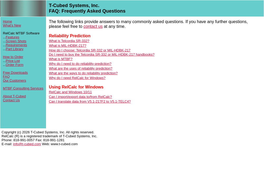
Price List (13, 61)
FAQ (6, 76)
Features (12, 37)
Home (7, 21)
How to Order (13, 57)
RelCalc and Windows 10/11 (70, 92)
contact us (93, 26)
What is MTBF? (61, 59)
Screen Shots (16, 41)
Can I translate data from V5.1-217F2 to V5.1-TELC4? (90, 101)
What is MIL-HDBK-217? (67, 46)
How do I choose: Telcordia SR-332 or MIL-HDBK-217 (89, 50)
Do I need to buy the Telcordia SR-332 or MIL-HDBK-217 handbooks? (102, 54)
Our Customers (14, 80)
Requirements (16, 45)
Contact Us (11, 100)
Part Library (14, 49)
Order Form (14, 65)
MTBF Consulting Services (23, 88)
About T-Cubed (14, 96)
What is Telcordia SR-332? (69, 41)
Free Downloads (15, 73)
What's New (12, 25)
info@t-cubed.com (27, 144)
